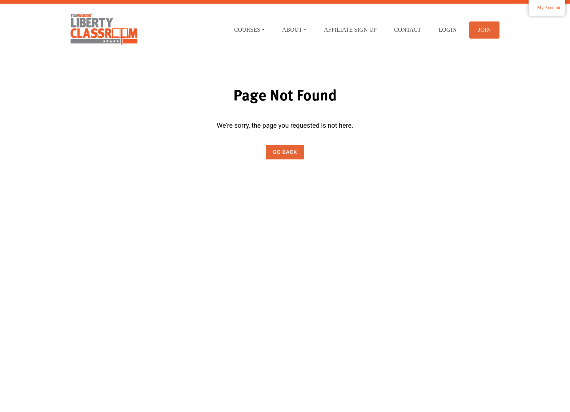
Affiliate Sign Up (350, 30)
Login (447, 30)
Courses (247, 30)
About (292, 30)
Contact (407, 30)
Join (484, 30)
